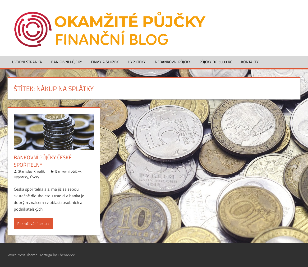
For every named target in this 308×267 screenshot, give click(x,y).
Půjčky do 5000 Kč (215, 62)
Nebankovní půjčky (172, 62)
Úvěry (34, 177)
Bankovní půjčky (66, 62)
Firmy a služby (105, 62)
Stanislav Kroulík (31, 171)
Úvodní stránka (27, 62)
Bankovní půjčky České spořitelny (43, 161)
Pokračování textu (32, 223)
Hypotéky (137, 62)
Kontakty (250, 62)
